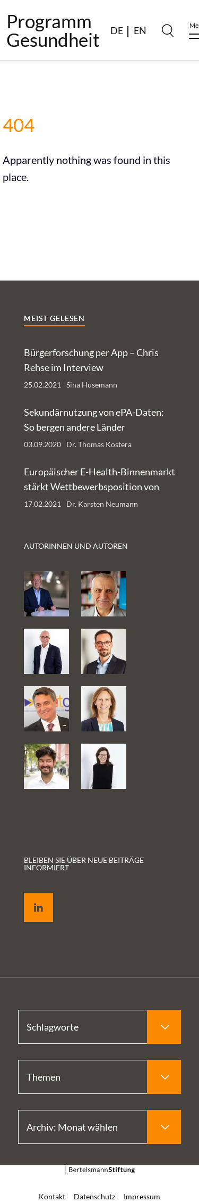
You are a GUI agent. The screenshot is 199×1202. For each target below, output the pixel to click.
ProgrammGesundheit (53, 30)
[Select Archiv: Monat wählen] (99, 1127)
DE (116, 30)
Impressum (142, 1196)
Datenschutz (94, 1196)
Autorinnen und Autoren (76, 545)
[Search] (167, 30)
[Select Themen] (99, 1077)
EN (140, 30)
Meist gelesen (54, 318)
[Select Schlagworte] (99, 1027)
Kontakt (52, 1196)
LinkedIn (31, 895)
